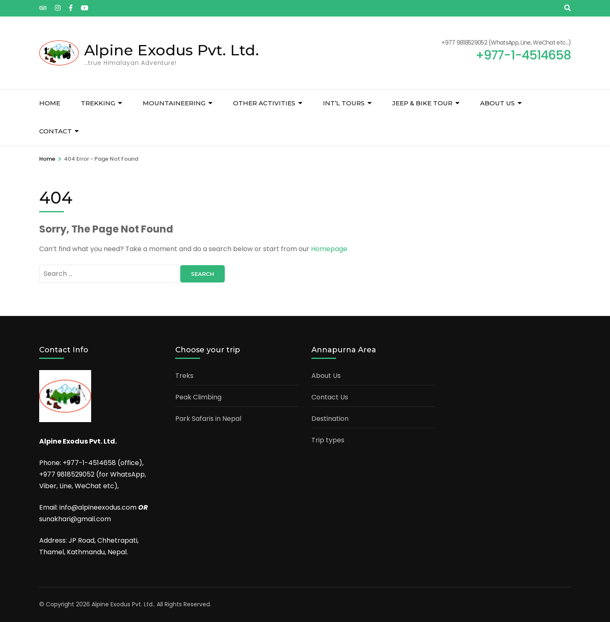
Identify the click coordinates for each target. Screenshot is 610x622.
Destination (330, 418)
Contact (55, 131)
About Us (326, 375)
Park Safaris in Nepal (208, 418)
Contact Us (329, 397)
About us (497, 103)
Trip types (327, 440)
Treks (184, 375)
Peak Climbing (198, 397)
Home (49, 103)
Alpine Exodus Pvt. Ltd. (171, 50)
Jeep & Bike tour (422, 103)
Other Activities (264, 103)
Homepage (329, 249)
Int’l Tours (344, 103)
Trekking (98, 103)
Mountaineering (174, 103)
